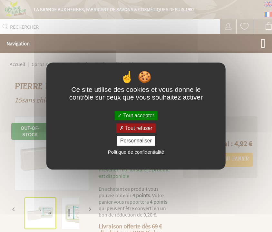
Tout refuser (136, 128)
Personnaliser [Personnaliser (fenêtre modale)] (136, 141)
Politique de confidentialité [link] (136, 152)
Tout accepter (136, 115)
